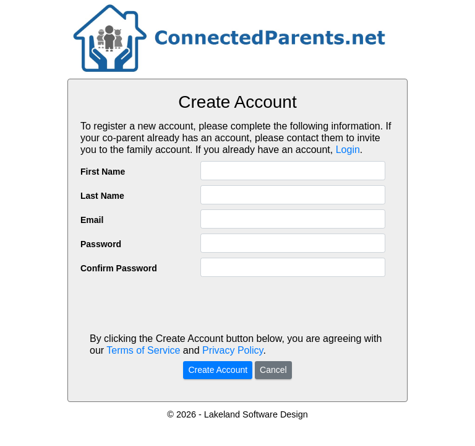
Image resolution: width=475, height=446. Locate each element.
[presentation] (237, 306)
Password (100, 244)
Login (348, 149)
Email (91, 220)
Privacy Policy (232, 350)
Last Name (102, 196)
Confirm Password (118, 268)
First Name (102, 172)
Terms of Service (143, 350)
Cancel (273, 370)
